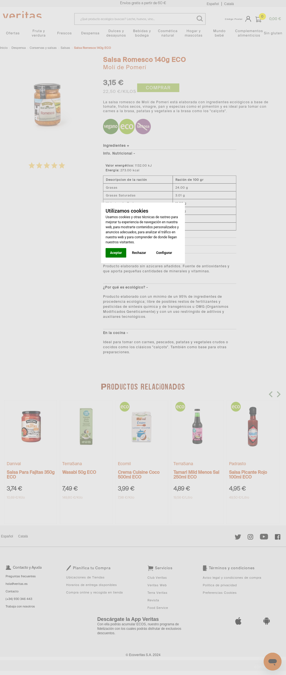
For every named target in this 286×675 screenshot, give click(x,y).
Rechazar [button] (139, 253)
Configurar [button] (164, 253)
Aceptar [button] (116, 253)
